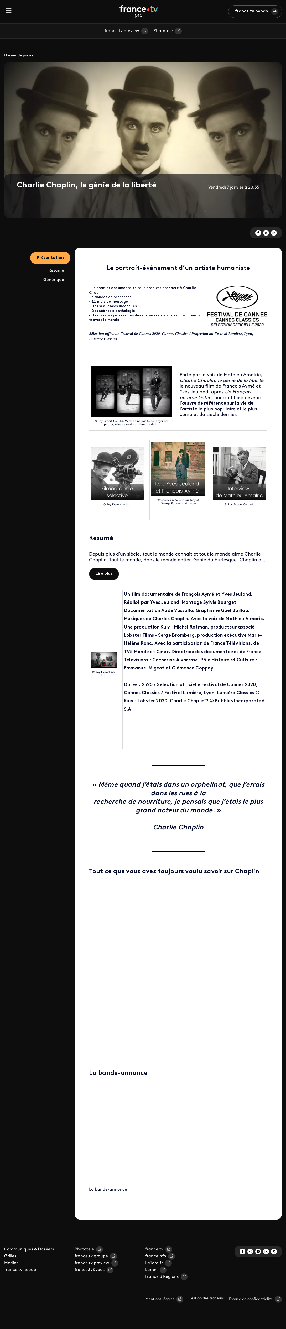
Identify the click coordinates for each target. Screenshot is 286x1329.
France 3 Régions (162, 1277)
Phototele (163, 31)
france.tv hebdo (251, 11)
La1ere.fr (154, 1263)
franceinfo (155, 1256)
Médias (11, 1263)
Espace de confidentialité (251, 1299)
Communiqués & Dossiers (29, 1249)
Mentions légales (159, 1299)
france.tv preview (122, 31)
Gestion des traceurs (206, 1298)
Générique (53, 280)
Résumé (56, 271)
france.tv (154, 1249)
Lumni (151, 1270)
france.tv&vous (90, 1270)
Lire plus (104, 574)
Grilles (10, 1256)
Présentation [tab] (50, 258)
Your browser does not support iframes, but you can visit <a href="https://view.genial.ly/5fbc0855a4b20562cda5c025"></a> (178, 968)
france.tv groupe (91, 1256)
